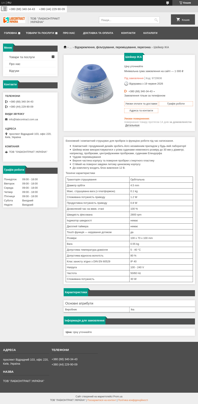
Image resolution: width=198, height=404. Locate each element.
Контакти (128, 33)
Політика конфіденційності (133, 400)
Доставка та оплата (98, 33)
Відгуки (14, 70)
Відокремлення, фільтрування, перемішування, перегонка (113, 47)
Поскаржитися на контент (101, 400)
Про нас (69, 33)
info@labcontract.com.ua (23, 119)
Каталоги (150, 33)
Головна (10, 33)
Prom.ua (117, 396)
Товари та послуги (40, 33)
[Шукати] (156, 20)
